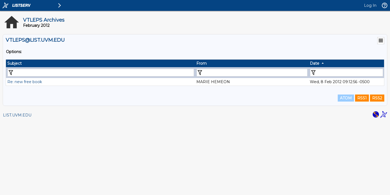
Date (314, 63)
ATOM (346, 98)
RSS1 (362, 98)
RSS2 (377, 98)
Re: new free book (24, 81)
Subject (14, 63)
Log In (370, 5)
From (201, 63)
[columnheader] (100, 63)
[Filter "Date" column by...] (346, 72)
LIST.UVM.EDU (17, 115)
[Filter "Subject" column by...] (101, 72)
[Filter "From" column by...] (252, 72)
